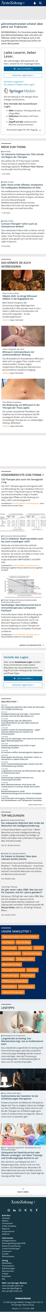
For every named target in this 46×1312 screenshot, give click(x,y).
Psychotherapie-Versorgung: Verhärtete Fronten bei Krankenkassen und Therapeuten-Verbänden (21, 799)
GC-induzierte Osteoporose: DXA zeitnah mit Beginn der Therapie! (22, 156)
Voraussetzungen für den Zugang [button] (24, 129)
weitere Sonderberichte (32, 645)
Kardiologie (8, 959)
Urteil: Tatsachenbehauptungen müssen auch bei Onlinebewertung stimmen (21, 765)
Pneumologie (27, 975)
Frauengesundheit (11, 953)
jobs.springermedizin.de (12, 1291)
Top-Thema (8, 942)
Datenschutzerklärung (11, 1246)
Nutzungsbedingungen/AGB (13, 1243)
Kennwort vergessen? (14, 81)
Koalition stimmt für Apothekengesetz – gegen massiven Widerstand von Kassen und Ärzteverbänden (20, 732)
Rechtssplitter (9, 986)
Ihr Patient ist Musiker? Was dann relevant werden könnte (19, 858)
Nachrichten (8, 701)
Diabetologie (25, 948)
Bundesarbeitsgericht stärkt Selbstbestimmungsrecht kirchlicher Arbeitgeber (21, 793)
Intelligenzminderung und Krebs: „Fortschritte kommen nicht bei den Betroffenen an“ (20, 715)
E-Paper (5, 1274)
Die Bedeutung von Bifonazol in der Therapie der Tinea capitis (21, 406)
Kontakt (5, 1254)
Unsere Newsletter (15, 931)
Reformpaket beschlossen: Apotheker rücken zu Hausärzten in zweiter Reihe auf (21, 758)
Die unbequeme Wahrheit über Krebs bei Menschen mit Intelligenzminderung (23, 708)
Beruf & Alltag (23, 942)
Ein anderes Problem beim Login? (19, 84)
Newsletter (6, 1276)
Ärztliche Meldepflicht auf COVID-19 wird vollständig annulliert (18, 747)
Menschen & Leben (11, 964)
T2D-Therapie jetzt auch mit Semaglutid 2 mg (22, 481)
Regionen (6, 1229)
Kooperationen (8, 1231)
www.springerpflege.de (12, 1288)
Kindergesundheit (25, 959)
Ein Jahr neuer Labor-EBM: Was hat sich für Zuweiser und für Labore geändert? (22, 891)
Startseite (6, 1218)
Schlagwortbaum (9, 1241)
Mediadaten (7, 1263)
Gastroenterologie (31, 953)
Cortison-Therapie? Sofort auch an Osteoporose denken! (19, 225)
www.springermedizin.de (12, 1286)
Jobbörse (5, 1234)
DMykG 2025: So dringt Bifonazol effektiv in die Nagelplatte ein (19, 297)
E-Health (39, 948)
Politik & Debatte (9, 1226)
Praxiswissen (7, 1223)
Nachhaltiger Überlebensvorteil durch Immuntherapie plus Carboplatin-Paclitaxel (21, 608)
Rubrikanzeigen (8, 1268)
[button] (44, 3)
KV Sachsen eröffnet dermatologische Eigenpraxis (22, 753)
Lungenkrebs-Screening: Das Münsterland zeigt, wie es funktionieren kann (23, 772)
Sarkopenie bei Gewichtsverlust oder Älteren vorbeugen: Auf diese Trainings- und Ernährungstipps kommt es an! (22, 1155)
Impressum (7, 1251)
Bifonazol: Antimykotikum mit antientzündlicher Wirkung (18, 353)
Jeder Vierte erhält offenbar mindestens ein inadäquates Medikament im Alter (22, 186)
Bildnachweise (8, 1256)
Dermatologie (9, 948)
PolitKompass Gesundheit (15, 981)
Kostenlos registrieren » (23, 75)
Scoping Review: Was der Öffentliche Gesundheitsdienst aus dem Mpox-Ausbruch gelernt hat (20, 723)
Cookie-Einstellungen (11, 1248)
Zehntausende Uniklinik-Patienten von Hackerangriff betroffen (17, 779)
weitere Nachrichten (36, 805)
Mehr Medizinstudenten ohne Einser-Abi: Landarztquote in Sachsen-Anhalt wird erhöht (20, 786)
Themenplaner (8, 1266)
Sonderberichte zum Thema (21, 475)
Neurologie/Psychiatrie (13, 970)
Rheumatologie (26, 986)
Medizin (5, 1221)
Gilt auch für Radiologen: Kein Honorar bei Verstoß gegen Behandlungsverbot (22, 740)
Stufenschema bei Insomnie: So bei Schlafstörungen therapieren (19, 1097)
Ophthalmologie (10, 975)
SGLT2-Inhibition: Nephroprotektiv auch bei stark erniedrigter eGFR (22, 540)
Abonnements (8, 1271)
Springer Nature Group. (24, 1305)
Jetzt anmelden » (23, 68)
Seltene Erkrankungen (13, 992)
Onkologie (32, 970)
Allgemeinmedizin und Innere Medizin (20, 937)
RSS (3, 1279)
